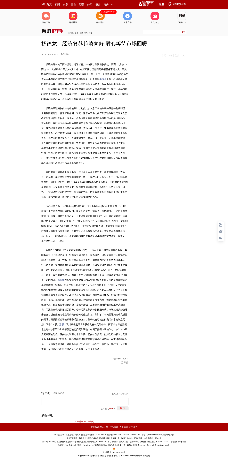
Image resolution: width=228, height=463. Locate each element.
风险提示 (157, 438)
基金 (73, 4)
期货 (81, 4)
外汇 (89, 4)
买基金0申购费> (108, 12)
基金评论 (83, 33)
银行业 (102, 79)
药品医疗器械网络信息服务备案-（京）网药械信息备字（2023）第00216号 (125, 445)
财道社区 (73, 18)
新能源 (61, 280)
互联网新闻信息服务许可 (66, 442)
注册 (161, 4)
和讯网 (70, 33)
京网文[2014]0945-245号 (87, 445)
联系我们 (114, 427)
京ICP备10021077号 (162, 445)
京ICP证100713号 (48, 442)
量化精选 (154, 18)
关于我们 (124, 427)
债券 (98, 4)
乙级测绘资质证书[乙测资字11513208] (154, 442)
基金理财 (100, 18)
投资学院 (46, 18)
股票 (65, 4)
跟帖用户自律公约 (120, 394)
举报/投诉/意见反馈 (99, 427)
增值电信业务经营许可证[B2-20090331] (91, 442)
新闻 (57, 4)
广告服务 (133, 427)
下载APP (182, 18)
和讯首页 (46, 4)
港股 (61, 324)
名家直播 (127, 18)
